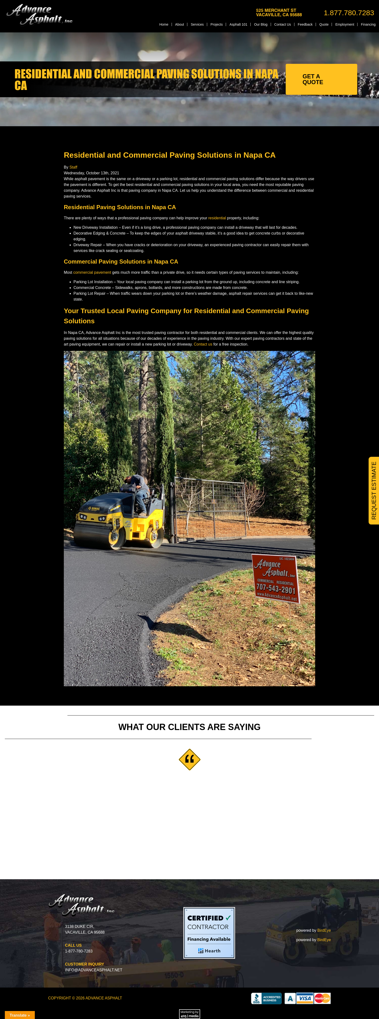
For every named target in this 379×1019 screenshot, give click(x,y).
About (179, 24)
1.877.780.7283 (349, 13)
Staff (73, 167)
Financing (368, 24)
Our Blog (260, 24)
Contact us (203, 344)
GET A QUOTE (313, 79)
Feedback (305, 24)
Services (197, 24)
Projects (217, 24)
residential (217, 218)
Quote (323, 24)
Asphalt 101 (238, 24)
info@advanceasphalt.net (93, 970)
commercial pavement (92, 272)
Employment (344, 24)
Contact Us (282, 24)
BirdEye (324, 930)
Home (163, 24)
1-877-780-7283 (79, 951)
